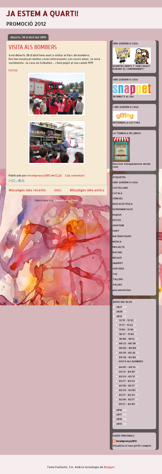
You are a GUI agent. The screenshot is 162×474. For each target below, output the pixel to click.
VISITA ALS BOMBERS (33, 47)
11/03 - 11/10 (126, 329)
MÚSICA (117, 241)
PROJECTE (119, 247)
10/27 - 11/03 (127, 334)
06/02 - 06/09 (128, 347)
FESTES (117, 220)
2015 (119, 423)
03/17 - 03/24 (127, 381)
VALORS (117, 284)
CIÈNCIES (118, 198)
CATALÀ (117, 193)
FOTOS (13, 70)
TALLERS (118, 279)
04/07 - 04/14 (127, 367)
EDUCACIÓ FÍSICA (123, 203)
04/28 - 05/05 (128, 357)
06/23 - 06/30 (127, 343)
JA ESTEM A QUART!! (42, 13)
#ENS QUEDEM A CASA (125, 182)
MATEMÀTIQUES (122, 236)
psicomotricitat (122, 290)
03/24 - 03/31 (127, 376)
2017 (119, 414)
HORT (116, 230)
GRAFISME (118, 225)
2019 (119, 316)
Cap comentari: (75, 175)
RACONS (117, 252)
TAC (115, 273)
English (117, 214)
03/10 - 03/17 (127, 385)
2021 (119, 307)
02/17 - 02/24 (127, 394)
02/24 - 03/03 (127, 390)
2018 (119, 409)
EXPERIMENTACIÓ (123, 209)
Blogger (109, 467)
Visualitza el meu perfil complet (132, 445)
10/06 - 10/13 (127, 338)
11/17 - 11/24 (126, 324)
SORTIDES (118, 268)
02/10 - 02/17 (127, 399)
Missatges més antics (87, 190)
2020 (119, 311)
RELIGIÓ (117, 257)
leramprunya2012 (126, 441)
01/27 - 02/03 (127, 404)
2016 (119, 419)
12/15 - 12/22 (126, 320)
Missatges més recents (27, 190)
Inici (57, 190)
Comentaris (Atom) (66, 200)
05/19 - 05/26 (127, 352)
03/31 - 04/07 (127, 371)
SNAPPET (118, 263)
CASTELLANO (120, 187)
